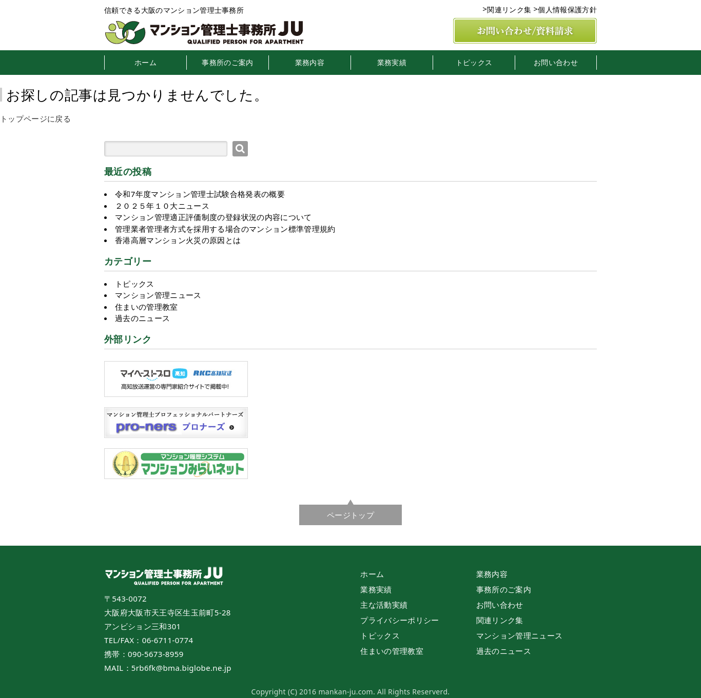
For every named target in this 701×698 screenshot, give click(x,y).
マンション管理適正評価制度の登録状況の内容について (213, 217)
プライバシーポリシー (399, 620)
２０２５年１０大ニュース (162, 206)
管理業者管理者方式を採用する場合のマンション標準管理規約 (225, 229)
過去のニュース (142, 318)
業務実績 (391, 62)
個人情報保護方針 (567, 9)
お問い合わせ (556, 62)
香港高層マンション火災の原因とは (178, 240)
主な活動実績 (383, 605)
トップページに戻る (35, 118)
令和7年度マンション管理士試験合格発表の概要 (200, 194)
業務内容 (309, 62)
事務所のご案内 (227, 62)
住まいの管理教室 (146, 307)
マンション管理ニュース (158, 295)
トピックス (474, 62)
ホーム (145, 62)
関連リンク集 (509, 9)
